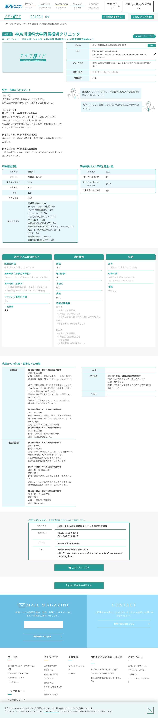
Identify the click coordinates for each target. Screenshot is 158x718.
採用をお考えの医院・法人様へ (106, 647)
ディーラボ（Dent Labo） (19, 662)
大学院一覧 (48, 667)
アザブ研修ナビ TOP (17, 688)
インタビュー (13, 670)
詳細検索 (11, 696)
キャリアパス (75, 6)
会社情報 (92, 6)
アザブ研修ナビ (59, 6)
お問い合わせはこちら (124, 624)
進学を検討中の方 (51, 662)
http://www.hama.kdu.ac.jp (104, 51)
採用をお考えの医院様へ (143, 6)
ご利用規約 (132, 662)
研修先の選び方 (14, 692)
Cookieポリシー (51, 711)
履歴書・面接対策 (51, 683)
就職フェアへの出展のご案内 (102, 662)
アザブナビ (124, 6)
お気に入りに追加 (145, 36)
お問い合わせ (108, 6)
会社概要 (72, 662)
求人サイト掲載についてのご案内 (104, 658)
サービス (43, 6)
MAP (152, 45)
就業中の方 (48, 671)
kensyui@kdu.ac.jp (68, 543)
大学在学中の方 (50, 654)
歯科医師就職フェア (16, 666)
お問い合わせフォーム (137, 654)
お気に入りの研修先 (16, 701)
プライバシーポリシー (137, 658)
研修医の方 (48, 658)
